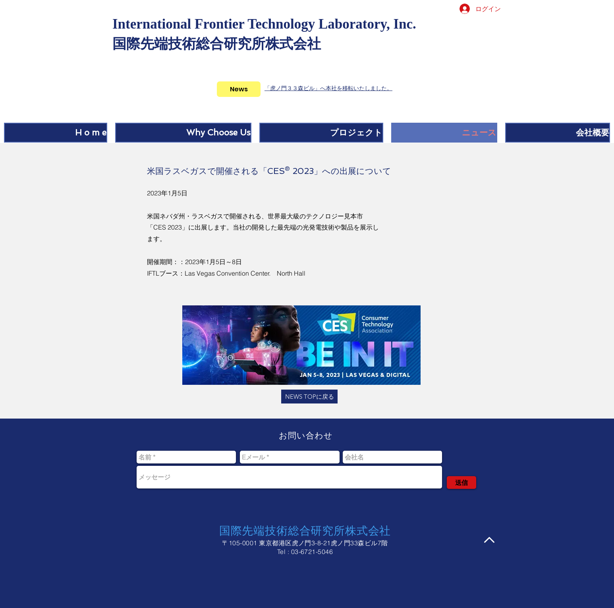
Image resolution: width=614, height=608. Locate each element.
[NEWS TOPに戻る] (309, 396)
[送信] (461, 482)
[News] (239, 89)
